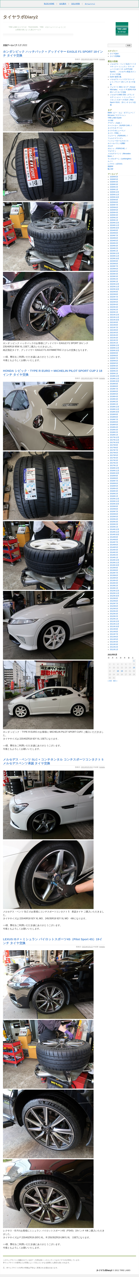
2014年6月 (114, 545)
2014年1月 (114, 558)
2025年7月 (114, 205)
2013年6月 (114, 575)
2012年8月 (114, 601)
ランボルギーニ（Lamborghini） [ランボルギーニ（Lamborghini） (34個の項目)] (120, 159)
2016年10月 (114, 473)
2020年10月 (114, 351)
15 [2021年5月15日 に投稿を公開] (134, 668)
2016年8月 (114, 478)
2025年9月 (114, 200)
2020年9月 (114, 353)
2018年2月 (114, 432)
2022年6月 (114, 299)
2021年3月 (114, 338)
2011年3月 (114, 644)
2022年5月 (114, 302)
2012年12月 (114, 591)
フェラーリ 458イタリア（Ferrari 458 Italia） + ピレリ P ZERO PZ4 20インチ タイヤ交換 (124, 89)
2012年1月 (114, 619)
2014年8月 (114, 540)
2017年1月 (114, 466)
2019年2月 (114, 402)
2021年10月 (114, 320)
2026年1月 (114, 190)
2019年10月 (114, 381)
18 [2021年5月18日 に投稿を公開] (118, 671)
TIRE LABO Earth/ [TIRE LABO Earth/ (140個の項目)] (115, 118)
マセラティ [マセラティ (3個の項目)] (112, 151)
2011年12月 (114, 621)
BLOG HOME (49, 4)
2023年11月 (114, 256)
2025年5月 (114, 210)
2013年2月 (114, 586)
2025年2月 (114, 218)
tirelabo (102, 59)
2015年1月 (114, 527)
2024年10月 (114, 228)
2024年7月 (114, 236)
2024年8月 (114, 233)
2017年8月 (114, 448)
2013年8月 (114, 570)
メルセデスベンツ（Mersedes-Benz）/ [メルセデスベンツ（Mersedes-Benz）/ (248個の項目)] (119, 155)
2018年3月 (114, 430)
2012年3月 (114, 614)
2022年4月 (114, 305)
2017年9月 (114, 445)
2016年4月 (114, 489)
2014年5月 (114, 547)
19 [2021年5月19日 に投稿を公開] (122, 671)
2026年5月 (114, 179)
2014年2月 (114, 555)
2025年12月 (114, 192)
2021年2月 (114, 340)
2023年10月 (114, 259)
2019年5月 (114, 394)
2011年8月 (114, 632)
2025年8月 (114, 202)
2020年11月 (114, 348)
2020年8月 (114, 356)
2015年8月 (114, 509)
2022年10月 (114, 289)
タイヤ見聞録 (115, 56)
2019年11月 (114, 379)
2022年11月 (114, 287)
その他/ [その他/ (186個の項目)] (110, 120)
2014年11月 (114, 532)
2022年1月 (114, 312)
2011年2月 (114, 647)
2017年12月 (114, 437)
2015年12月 (114, 499)
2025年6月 (114, 207)
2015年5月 (114, 517)
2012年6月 (114, 606)
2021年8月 (114, 325)
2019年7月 (114, 389)
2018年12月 (114, 407)
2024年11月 (114, 225)
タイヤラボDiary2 (20, 17)
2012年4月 (114, 611)
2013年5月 (114, 578)
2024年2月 (114, 248)
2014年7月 (114, 542)
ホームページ (90, 4)
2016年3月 (114, 491)
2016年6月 (114, 483)
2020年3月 (114, 368)
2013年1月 (114, 588)
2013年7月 (114, 573)
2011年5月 (114, 639)
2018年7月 (114, 420)
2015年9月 (114, 506)
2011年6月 (114, 637)
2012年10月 (114, 596)
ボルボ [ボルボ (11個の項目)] (110, 146)
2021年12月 (114, 315)
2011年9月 (114, 629)
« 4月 (110, 681)
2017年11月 (114, 440)
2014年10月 (114, 535)
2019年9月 (114, 384)
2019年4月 (114, 397)
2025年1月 (114, 220)
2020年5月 (114, 363)
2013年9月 (114, 568)
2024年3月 (114, 246)
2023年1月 (114, 282)
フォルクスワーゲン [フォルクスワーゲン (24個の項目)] (115, 138)
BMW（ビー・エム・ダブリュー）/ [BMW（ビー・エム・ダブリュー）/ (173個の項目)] (121, 113)
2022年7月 (114, 297)
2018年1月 (114, 435)
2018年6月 (114, 422)
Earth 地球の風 (115, 77)
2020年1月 (114, 374)
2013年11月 (114, 563)
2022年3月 (114, 307)
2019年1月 (114, 404)
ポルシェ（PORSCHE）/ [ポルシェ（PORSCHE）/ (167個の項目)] (117, 148)
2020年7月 (114, 358)
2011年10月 (114, 626)
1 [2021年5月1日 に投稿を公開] (133, 661)
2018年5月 (114, 425)
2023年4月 (114, 274)
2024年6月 (114, 238)
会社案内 (62, 4)
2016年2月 (114, 494)
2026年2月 (114, 187)
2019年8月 (114, 386)
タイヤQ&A (114, 54)
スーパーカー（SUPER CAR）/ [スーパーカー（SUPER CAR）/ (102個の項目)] (120, 125)
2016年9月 (114, 476)
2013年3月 (114, 583)
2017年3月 (114, 460)
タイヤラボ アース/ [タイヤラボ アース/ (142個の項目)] (115, 128)
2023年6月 (114, 269)
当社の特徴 (75, 4)
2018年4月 (114, 427)
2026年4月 (114, 182)
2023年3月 (114, 276)
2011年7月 (114, 634)
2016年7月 (114, 481)
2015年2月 (114, 524)
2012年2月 (114, 616)
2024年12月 (114, 223)
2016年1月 (114, 496)
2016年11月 (114, 471)
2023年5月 (114, 271)
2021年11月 (114, 317)
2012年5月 (114, 609)
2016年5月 (114, 486)
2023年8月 (114, 264)
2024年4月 (114, 243)
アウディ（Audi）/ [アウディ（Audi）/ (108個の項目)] (115, 123)
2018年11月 (114, 409)
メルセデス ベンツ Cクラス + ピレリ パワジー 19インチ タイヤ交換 (122, 81)
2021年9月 (114, 322)
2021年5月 (114, 333)
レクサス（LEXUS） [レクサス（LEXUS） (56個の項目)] (115, 164)
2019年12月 (114, 376)
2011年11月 (114, 624)
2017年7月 (114, 450)
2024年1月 (114, 251)
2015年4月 (114, 519)
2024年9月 (114, 230)
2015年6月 (114, 514)
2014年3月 (114, 552)
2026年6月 (114, 177)
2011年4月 (114, 642)
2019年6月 (114, 391)
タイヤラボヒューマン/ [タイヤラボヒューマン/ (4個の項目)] (116, 131)
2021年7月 (114, 328)
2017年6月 (114, 453)
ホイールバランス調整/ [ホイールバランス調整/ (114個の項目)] (116, 143)
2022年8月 (114, 294)
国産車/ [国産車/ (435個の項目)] (110, 166)
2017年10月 (114, 443)
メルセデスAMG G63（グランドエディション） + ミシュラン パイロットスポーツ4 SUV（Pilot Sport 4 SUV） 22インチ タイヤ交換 (123, 100)
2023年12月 (114, 253)
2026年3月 (114, 184)
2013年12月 (114, 560)
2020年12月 (114, 345)
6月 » (115, 681)
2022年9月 (114, 292)
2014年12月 (114, 529)
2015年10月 (114, 504)
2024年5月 (114, 241)
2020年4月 (114, 366)
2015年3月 (114, 522)
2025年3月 (114, 215)
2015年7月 (114, 512)
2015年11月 (114, 501)
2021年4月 (114, 335)
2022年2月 (114, 310)
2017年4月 (114, 458)
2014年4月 (114, 550)
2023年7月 (114, 266)
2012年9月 (114, 598)
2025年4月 (114, 213)
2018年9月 (114, 414)
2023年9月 (114, 261)
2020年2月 (114, 371)
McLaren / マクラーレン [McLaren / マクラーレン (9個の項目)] (117, 115)
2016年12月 (114, 468)
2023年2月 (114, 279)
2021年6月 (114, 330)
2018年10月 (114, 412)
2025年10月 (114, 197)
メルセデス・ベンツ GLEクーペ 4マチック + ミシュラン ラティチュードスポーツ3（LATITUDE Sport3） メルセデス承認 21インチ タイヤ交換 (123, 69)
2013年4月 (114, 580)
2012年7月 (114, 603)
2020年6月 (114, 361)
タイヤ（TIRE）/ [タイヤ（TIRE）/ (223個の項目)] (114, 133)
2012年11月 (114, 593)
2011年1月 (114, 649)
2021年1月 (114, 343)
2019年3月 (114, 399)
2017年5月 (114, 455)
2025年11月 (114, 195)
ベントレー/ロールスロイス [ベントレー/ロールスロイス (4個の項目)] (118, 141)
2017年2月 (114, 463)
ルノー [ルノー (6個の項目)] (110, 161)
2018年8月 (114, 417)
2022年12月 (114, 284)
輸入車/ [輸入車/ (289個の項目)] (110, 169)
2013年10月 (114, 565)
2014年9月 (114, 537)
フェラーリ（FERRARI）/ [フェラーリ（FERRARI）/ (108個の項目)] (118, 136)
